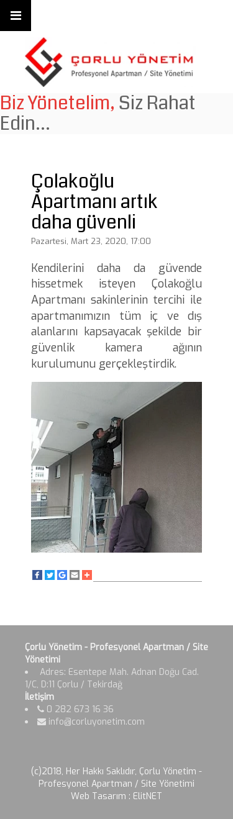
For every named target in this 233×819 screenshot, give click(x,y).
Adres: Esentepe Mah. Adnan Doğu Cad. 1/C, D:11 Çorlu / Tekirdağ (112, 678)
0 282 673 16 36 (75, 709)
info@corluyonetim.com (91, 722)
